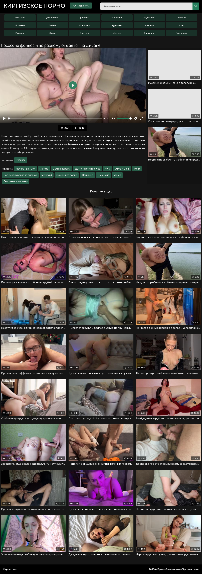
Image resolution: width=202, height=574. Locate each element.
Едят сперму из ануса (87, 168)
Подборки (181, 32)
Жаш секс (87, 175)
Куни (107, 168)
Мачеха (43, 168)
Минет (117, 175)
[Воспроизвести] (4, 118)
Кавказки (84, 25)
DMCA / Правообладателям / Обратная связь (174, 569)
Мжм (137, 168)
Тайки (52, 25)
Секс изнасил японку (16, 181)
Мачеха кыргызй (25, 168)
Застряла (149, 32)
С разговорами (61, 168)
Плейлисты (81, 6)
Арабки (181, 17)
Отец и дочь (122, 168)
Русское (20, 32)
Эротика (84, 32)
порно (34, 6)
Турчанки (117, 25)
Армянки (149, 25)
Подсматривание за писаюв (20, 175)
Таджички (149, 17)
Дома (52, 32)
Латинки (20, 25)
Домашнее (52, 17)
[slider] (55, 118)
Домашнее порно (66, 175)
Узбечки (84, 17)
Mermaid (46, 175)
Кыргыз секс (10, 569)
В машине (103, 175)
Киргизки (20, 17)
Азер (181, 25)
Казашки (117, 17)
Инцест (117, 32)
